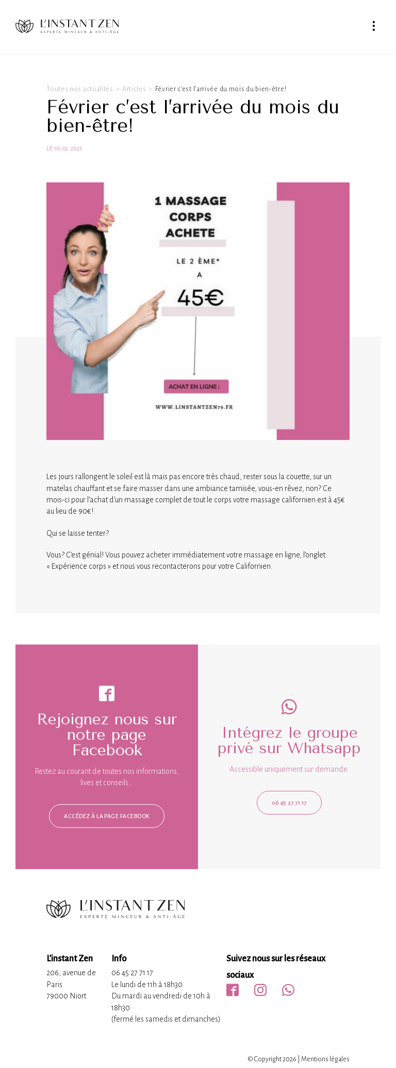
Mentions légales (325, 1059)
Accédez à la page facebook (106, 816)
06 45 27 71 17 (289, 803)
